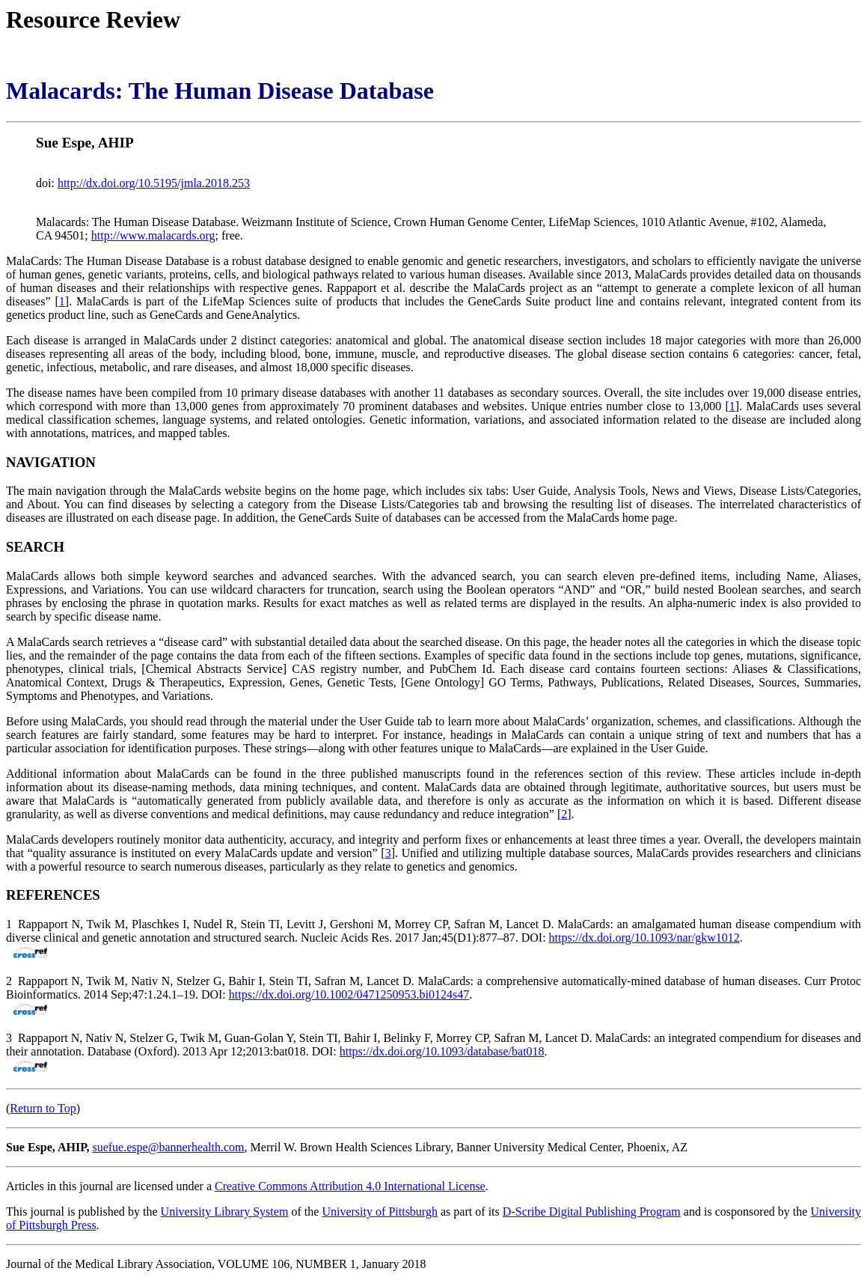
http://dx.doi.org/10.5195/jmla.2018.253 (154, 183)
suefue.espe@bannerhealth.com (168, 1147)
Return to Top (43, 1108)
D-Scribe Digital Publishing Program (592, 1211)
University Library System (225, 1211)
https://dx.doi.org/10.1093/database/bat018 (442, 1051)
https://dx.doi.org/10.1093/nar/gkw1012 (644, 937)
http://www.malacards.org (153, 235)
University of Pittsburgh (380, 1211)
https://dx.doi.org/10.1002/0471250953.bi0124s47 (349, 994)
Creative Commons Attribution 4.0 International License (350, 1186)
